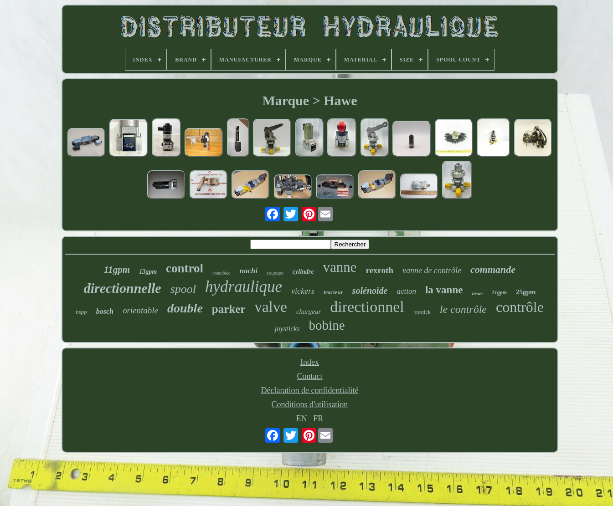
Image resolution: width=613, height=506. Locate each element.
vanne (340, 267)
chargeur (308, 311)
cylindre (303, 271)
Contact (310, 376)
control (184, 268)
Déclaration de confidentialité (310, 390)
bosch (104, 311)
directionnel (367, 306)
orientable (140, 310)
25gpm (526, 292)
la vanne (444, 290)
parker (229, 309)
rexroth (380, 270)
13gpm (148, 271)
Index (309, 362)
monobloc (221, 273)
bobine (327, 325)
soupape (275, 273)
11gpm (117, 269)
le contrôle (463, 309)
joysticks (286, 328)
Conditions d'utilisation (310, 404)
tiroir (477, 293)
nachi (249, 270)
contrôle (520, 307)
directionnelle (122, 288)
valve (270, 307)
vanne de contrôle (431, 270)
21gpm (499, 292)
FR (318, 418)
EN (301, 418)
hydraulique (243, 287)
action (406, 291)
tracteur (333, 292)
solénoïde (370, 291)
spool (183, 289)
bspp (81, 311)
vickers (302, 291)
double (185, 308)
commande (492, 269)
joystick (422, 312)
